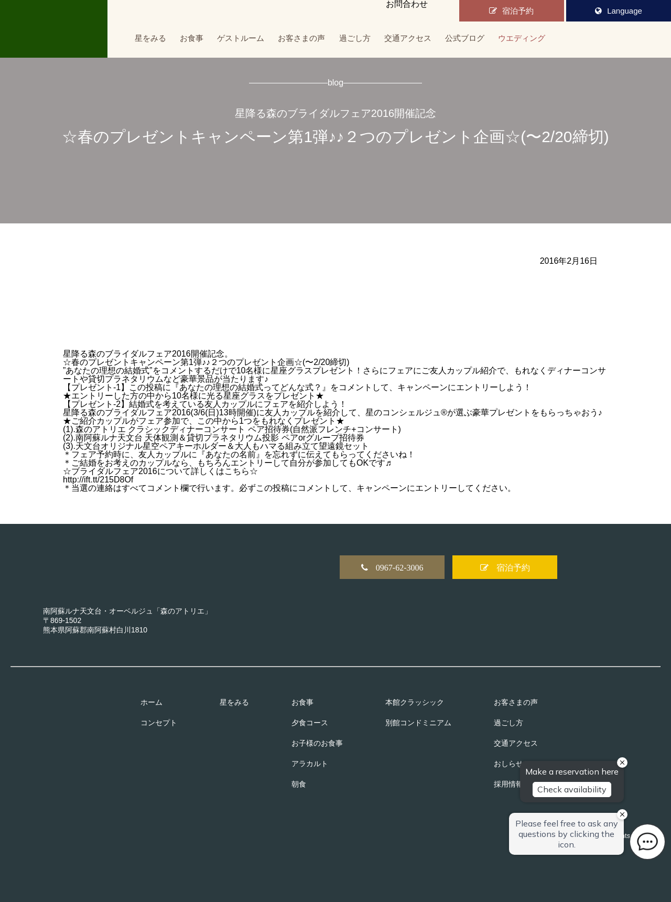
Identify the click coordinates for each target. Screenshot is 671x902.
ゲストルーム (240, 38)
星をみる (150, 38)
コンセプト (158, 722)
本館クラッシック (414, 702)
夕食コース (309, 722)
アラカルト (309, 763)
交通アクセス (407, 38)
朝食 (298, 784)
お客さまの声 (301, 38)
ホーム (151, 702)
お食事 (191, 38)
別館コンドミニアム (418, 722)
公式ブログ (464, 38)
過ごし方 (355, 38)
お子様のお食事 (317, 743)
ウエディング (521, 38)
